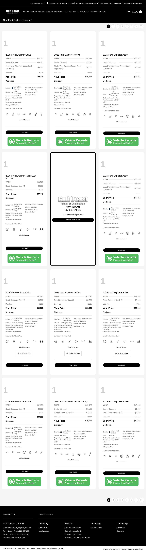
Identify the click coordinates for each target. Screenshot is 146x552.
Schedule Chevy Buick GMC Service (77, 537)
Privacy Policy (21, 549)
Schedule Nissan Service (73, 531)
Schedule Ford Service (73, 528)
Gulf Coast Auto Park (9, 549)
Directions (120, 531)
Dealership (122, 523)
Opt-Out (60, 549)
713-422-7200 (93, 3)
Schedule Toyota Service (73, 534)
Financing (96, 523)
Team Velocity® (115, 549)
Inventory (43, 523)
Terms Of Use (30, 549)
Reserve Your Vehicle (73, 220)
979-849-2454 (117, 3)
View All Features (24, 120)
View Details (24, 132)
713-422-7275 (137, 3)
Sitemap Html (46, 549)
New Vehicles (43, 528)
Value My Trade (96, 528)
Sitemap (38, 549)
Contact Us (121, 528)
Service (68, 523)
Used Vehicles (44, 531)
